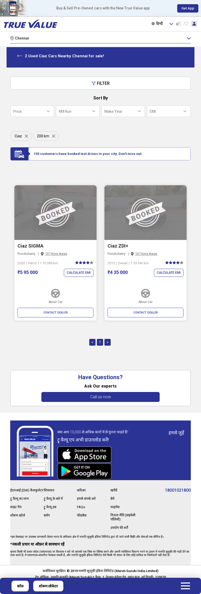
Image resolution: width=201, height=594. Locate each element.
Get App (186, 8)
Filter (101, 83)
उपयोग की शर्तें (120, 523)
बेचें (112, 494)
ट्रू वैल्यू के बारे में (54, 494)
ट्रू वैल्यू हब (50, 503)
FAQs (81, 503)
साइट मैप (16, 507)
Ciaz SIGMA (30, 246)
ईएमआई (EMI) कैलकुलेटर (20, 488)
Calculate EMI (78, 273)
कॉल (20, 586)
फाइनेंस (115, 503)
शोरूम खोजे (18, 515)
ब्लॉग (47, 511)
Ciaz (18, 136)
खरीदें (114, 486)
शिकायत (49, 486)
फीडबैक (82, 511)
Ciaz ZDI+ (118, 246)
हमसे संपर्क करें (87, 494)
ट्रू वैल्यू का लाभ (20, 499)
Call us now (100, 396)
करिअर (82, 486)
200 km (43, 136)
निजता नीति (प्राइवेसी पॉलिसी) (124, 513)
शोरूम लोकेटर (48, 586)
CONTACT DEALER (55, 312)
